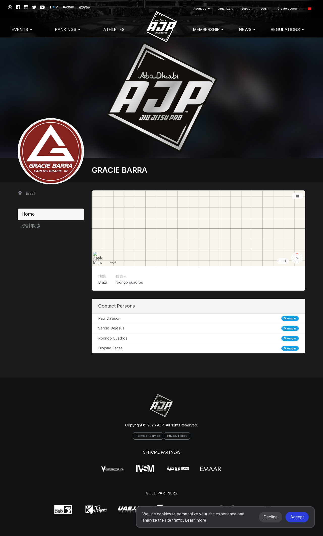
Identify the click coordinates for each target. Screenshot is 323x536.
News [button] (247, 29)
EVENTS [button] (22, 29)
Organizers (225, 8)
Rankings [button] (67, 29)
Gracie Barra (119, 170)
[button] (309, 9)
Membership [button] (208, 29)
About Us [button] (201, 8)
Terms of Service (148, 436)
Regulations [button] (287, 29)
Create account (288, 8)
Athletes (114, 29)
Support (247, 8)
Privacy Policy (177, 436)
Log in (265, 8)
